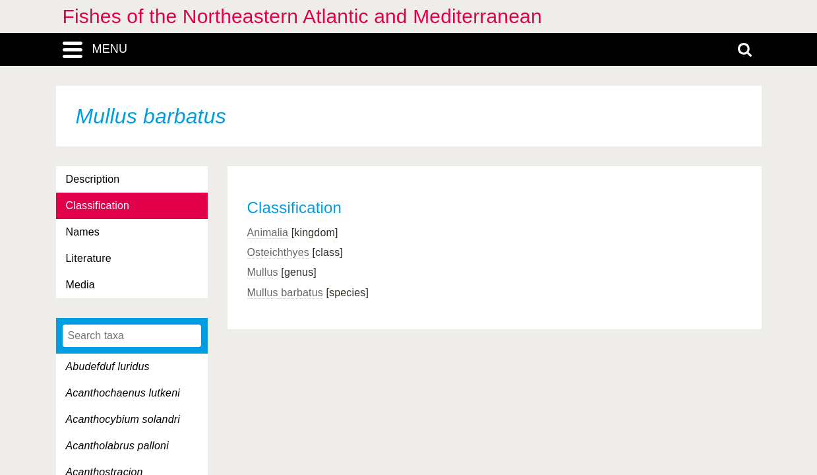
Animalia (268, 232)
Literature (88, 258)
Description (93, 179)
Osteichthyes (278, 252)
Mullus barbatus (285, 292)
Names (83, 232)
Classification (98, 205)
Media (80, 284)
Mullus (262, 272)
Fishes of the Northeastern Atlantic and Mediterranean (302, 16)
